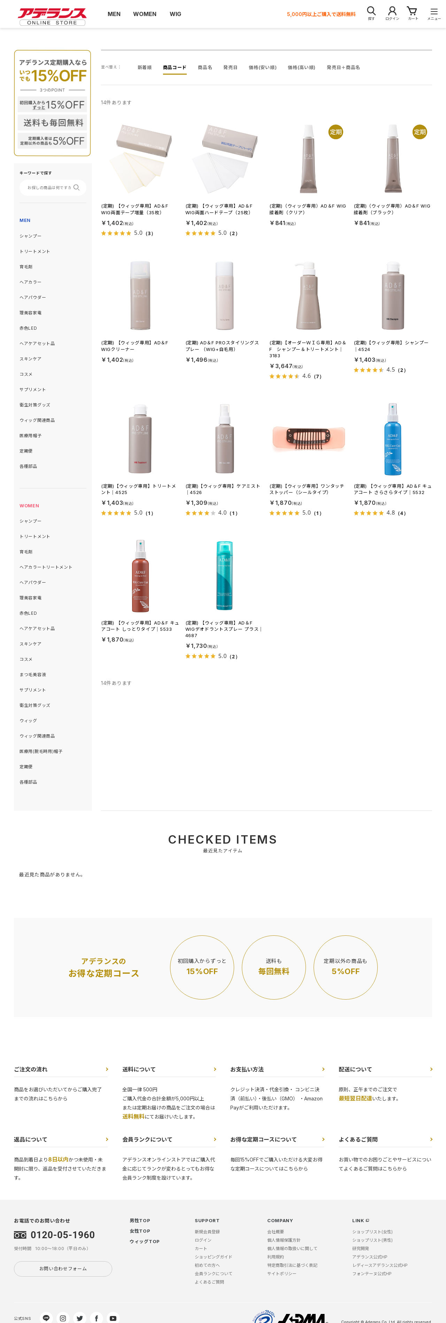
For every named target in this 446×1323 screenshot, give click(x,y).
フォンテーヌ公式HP (372, 1273)
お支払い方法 (247, 1069)
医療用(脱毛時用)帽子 (41, 751)
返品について (30, 1139)
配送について (355, 1069)
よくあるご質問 (358, 1139)
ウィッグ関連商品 (37, 420)
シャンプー (31, 236)
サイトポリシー (282, 1273)
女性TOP (140, 1231)
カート (201, 1248)
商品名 (205, 67)
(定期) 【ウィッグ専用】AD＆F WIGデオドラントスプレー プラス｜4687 (224, 629)
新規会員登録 (207, 1231)
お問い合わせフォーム (63, 1268)
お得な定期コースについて (263, 1139)
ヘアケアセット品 (37, 343)
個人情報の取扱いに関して (292, 1248)
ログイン (203, 1240)
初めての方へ (207, 1265)
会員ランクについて (147, 1139)
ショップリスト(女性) (372, 1231)
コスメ (26, 374)
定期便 (26, 451)
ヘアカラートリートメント (46, 567)
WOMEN (29, 505)
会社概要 (275, 1231)
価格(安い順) (263, 67)
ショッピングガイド (213, 1257)
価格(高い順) (302, 67)
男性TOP (140, 1220)
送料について (139, 1069)
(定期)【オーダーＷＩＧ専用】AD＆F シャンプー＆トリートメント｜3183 (308, 349)
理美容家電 (31, 312)
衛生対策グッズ (35, 405)
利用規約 (275, 1257)
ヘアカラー (31, 282)
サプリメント (33, 389)
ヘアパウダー (33, 297)
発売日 (230, 67)
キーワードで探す (36, 173)
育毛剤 (26, 266)
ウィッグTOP (145, 1241)
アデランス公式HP (369, 1257)
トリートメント (35, 251)
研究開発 (360, 1248)
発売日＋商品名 (343, 67)
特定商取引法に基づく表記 (292, 1265)
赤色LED (28, 328)
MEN (25, 220)
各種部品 (28, 466)
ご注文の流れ (30, 1069)
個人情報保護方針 (284, 1240)
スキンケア (31, 358)
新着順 (145, 67)
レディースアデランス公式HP (380, 1265)
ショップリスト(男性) (372, 1240)
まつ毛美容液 (33, 674)
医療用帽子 (31, 435)
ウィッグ (28, 720)
